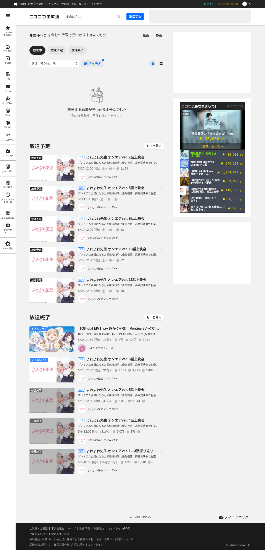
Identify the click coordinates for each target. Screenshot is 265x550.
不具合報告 (57, 528)
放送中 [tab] (37, 50)
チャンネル (52, 4)
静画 (30, 4)
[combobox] (93, 16)
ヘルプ (72, 528)
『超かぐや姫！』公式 (100, 347)
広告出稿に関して (39, 544)
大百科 (65, 4)
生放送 (40, 4)
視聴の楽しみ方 (38, 533)
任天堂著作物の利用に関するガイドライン (78, 544)
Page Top (140, 517)
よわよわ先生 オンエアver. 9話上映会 (115, 218)
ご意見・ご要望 (38, 528)
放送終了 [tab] (77, 50)
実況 (74, 4)
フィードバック (236, 517)
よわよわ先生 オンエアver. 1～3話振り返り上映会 (125, 451)
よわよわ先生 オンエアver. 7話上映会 (115, 157)
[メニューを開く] (7, 15)
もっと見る (154, 146)
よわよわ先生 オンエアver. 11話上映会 (116, 280)
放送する (135, 16)
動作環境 (84, 528)
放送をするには (60, 534)
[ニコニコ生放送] (44, 16)
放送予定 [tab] (57, 50)
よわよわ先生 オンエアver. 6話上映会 (115, 359)
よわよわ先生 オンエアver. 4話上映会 (115, 420)
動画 (23, 4)
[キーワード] (93, 16)
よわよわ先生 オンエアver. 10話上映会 (116, 249)
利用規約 (99, 528)
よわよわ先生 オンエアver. (102, 176)
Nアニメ (84, 4)
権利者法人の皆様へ (41, 539)
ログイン (209, 4)
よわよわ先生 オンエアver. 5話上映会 (115, 390)
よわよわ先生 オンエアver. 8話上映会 (115, 188)
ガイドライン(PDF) (119, 528)
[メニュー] (162, 157)
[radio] (152, 63)
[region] (8, 279)
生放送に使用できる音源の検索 (75, 539)
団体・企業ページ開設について (115, 539)
